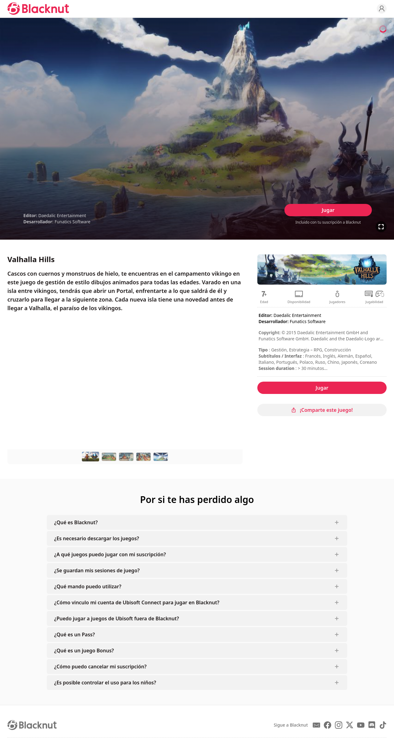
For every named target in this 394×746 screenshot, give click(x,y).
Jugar (328, 210)
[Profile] (382, 9)
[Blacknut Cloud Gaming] (38, 8)
